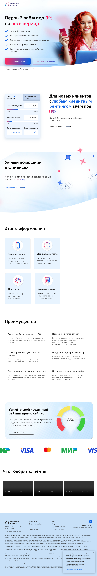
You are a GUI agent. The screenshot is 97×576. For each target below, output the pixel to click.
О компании (33, 521)
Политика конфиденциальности (14, 531)
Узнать (15, 432)
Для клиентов (11, 97)
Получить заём (34, 527)
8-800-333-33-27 (87, 525)
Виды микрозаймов (35, 524)
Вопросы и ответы (58, 524)
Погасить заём (34, 530)
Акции (54, 521)
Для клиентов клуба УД (30, 97)
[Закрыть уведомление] (94, 553)
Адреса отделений (58, 527)
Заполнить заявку (58, 529)
